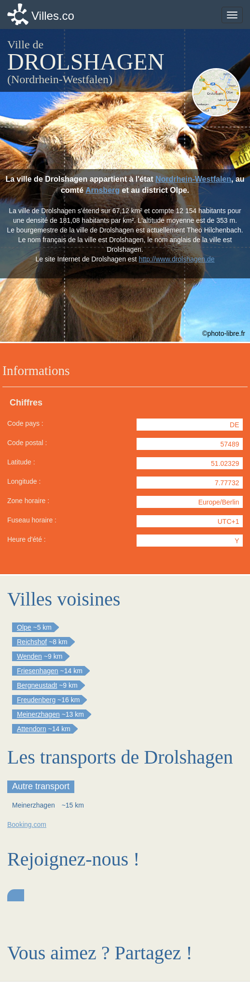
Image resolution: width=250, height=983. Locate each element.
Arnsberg (102, 190)
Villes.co (52, 15)
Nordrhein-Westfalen (193, 179)
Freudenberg (36, 700)
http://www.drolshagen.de (176, 259)
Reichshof (32, 642)
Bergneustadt (37, 685)
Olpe (24, 627)
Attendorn (31, 729)
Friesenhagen (37, 671)
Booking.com (26, 824)
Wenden (29, 656)
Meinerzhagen (38, 714)
